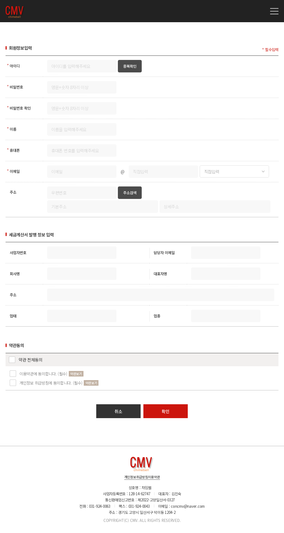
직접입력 (211, 171)
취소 (118, 411)
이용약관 (154, 477)
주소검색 (129, 192)
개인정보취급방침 (136, 477)
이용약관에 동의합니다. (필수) (43, 374)
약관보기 (76, 373)
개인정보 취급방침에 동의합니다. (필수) (50, 383)
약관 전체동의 (30, 360)
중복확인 (129, 66)
